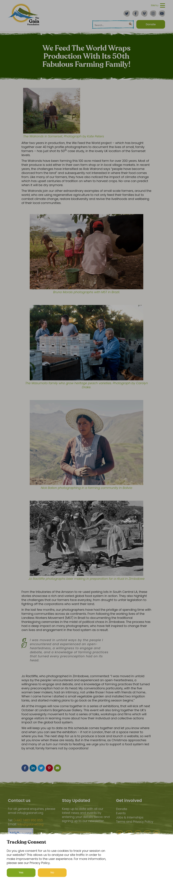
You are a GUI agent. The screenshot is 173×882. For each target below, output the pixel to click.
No (52, 872)
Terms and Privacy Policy (134, 821)
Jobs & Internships (129, 817)
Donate (121, 809)
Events (121, 813)
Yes (21, 872)
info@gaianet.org (30, 824)
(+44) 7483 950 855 (28, 820)
